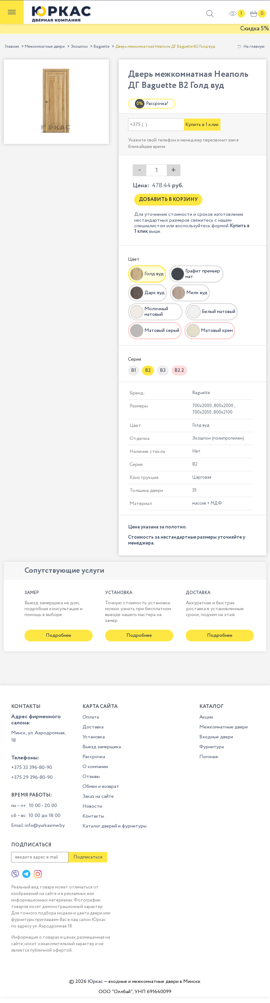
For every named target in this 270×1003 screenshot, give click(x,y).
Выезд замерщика (101, 746)
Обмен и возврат (100, 786)
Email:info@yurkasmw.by (38, 825)
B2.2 (179, 370)
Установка (93, 736)
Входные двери (216, 736)
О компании (95, 766)
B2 (148, 370)
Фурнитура (211, 746)
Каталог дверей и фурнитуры (114, 826)
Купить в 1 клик (202, 124)
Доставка (93, 727)
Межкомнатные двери (45, 47)
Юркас (95, 981)
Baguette (101, 47)
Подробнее (58, 635)
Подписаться (87, 857)
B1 (133, 370)
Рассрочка (93, 756)
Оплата (90, 717)
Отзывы (91, 776)
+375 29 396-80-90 (32, 777)
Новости (92, 806)
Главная (12, 47)
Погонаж (208, 756)
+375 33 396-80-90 (31, 767)
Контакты (93, 816)
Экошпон (79, 47)
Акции (206, 717)
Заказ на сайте (98, 796)
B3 (163, 370)
